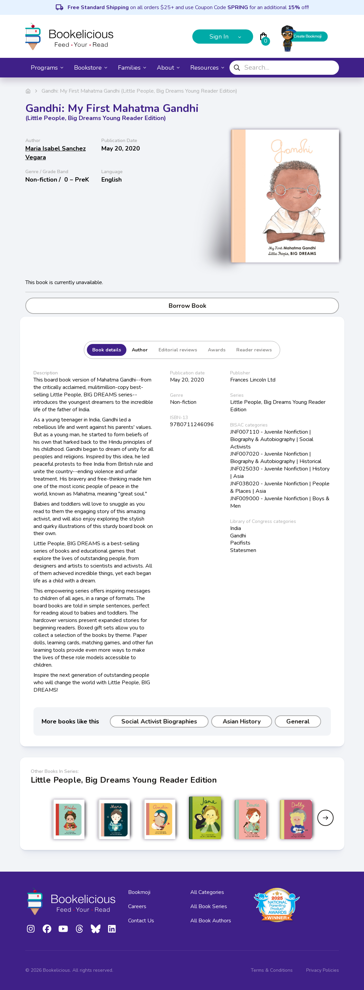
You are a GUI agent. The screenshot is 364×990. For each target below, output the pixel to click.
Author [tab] (140, 350)
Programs (47, 68)
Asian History (242, 721)
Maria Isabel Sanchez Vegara (55, 152)
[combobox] (284, 68)
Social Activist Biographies (159, 721)
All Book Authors (210, 920)
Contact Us (141, 920)
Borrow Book (182, 306)
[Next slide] (325, 818)
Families (132, 68)
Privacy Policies (322, 970)
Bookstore (90, 68)
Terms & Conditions (272, 970)
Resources (207, 68)
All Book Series (208, 906)
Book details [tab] (106, 350)
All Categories (207, 892)
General (298, 721)
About (168, 68)
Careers (137, 906)
